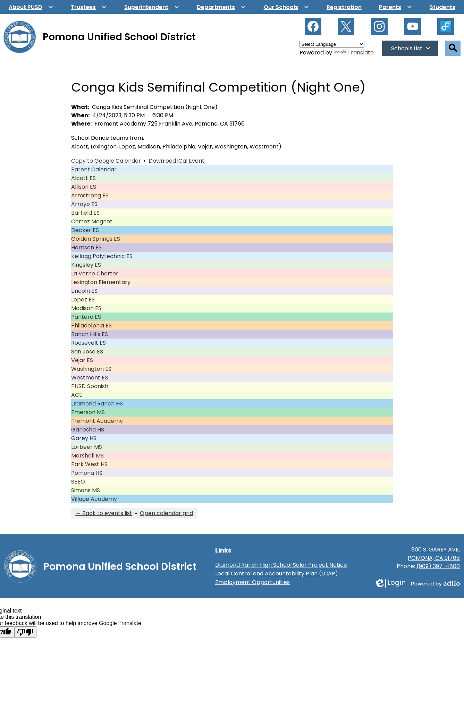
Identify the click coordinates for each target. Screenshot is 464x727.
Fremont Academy (97, 421)
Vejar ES (82, 360)
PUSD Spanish (89, 386)
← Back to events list (103, 513)
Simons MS (85, 490)
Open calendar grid (166, 513)
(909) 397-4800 (438, 566)
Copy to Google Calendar (106, 161)
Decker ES (85, 230)
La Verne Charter (94, 273)
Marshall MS (87, 456)
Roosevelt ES (88, 343)
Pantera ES (86, 317)
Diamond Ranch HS (97, 404)
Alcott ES (83, 178)
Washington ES (91, 369)
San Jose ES (87, 352)
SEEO (78, 482)
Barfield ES (85, 213)
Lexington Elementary (100, 282)
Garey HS (83, 438)
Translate (354, 53)
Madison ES (86, 308)
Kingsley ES (86, 265)
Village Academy (94, 499)
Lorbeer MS (86, 447)
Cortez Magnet (91, 221)
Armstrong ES (90, 195)
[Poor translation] (25, 632)
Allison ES (83, 187)
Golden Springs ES (95, 239)
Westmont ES (89, 378)
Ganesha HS (87, 430)
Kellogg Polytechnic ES (102, 256)
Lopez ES (83, 299)
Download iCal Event (176, 161)
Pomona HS (86, 473)
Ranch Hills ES (89, 334)
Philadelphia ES (91, 326)
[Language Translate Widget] (332, 44)
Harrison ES (86, 247)
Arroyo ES (84, 204)
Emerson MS (88, 412)
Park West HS (89, 464)
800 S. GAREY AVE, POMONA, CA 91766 (434, 554)
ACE (76, 395)
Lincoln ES (84, 291)
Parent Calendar (94, 169)
